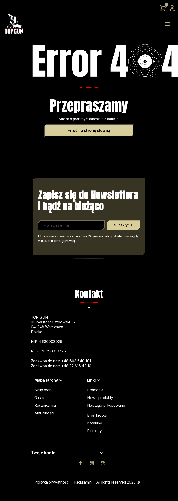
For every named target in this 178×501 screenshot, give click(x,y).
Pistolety (94, 430)
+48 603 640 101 (76, 361)
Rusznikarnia (45, 405)
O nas (39, 397)
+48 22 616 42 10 (76, 365)
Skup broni (43, 390)
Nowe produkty (100, 397)
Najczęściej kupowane (106, 405)
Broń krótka (97, 415)
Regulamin (83, 482)
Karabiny (94, 423)
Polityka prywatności (51, 482)
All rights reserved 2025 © (118, 482)
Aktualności (44, 413)
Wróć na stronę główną (89, 130)
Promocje (95, 390)
